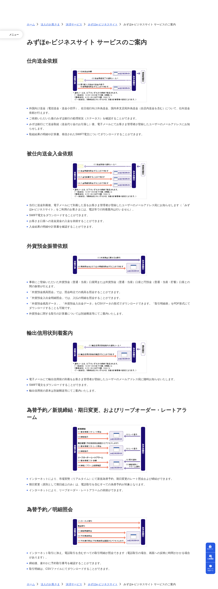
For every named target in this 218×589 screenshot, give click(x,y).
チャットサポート (210, 569)
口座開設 (210, 558)
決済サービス (74, 24)
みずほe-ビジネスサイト (103, 24)
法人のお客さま (50, 24)
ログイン (210, 548)
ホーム (31, 24)
